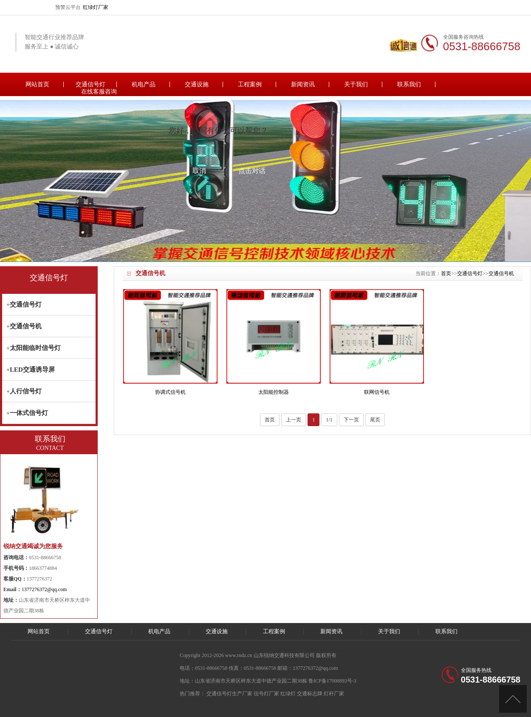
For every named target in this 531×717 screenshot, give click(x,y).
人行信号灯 (26, 391)
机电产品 (143, 84)
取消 (199, 170)
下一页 (351, 420)
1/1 (329, 420)
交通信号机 (501, 273)
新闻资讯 (303, 84)
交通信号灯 (90, 84)
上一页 (293, 420)
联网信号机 (377, 392)
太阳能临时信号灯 (35, 347)
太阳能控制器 (273, 392)
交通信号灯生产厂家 (229, 694)
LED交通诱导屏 (32, 369)
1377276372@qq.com (44, 589)
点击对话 (252, 170)
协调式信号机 (170, 392)
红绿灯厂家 (95, 7)
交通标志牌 (309, 694)
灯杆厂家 (334, 694)
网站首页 (37, 84)
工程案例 (250, 84)
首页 (446, 273)
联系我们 (409, 84)
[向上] (513, 699)
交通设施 (197, 84)
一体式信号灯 (29, 413)
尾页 (375, 420)
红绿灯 (288, 694)
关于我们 (356, 84)
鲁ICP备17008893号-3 (332, 681)
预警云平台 (68, 7)
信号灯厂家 (266, 694)
